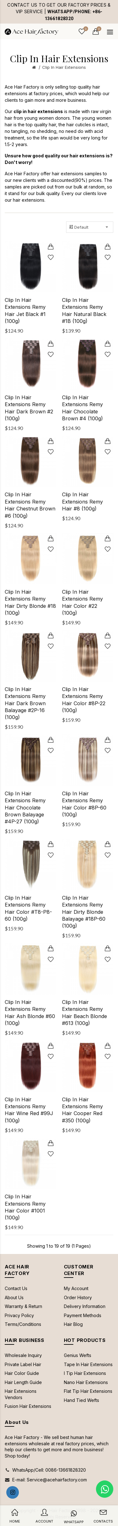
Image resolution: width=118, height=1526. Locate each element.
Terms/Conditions (23, 1324)
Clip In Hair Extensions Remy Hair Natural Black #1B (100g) (84, 310)
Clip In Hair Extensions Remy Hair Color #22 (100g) (82, 602)
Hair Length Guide (23, 1382)
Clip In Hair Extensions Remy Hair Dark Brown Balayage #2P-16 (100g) (25, 703)
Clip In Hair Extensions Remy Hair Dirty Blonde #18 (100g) (30, 602)
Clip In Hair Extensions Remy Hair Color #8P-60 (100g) (84, 804)
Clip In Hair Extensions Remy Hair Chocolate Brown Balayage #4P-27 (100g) (25, 807)
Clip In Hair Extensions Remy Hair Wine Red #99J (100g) (29, 1110)
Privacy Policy (19, 1315)
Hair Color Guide (22, 1373)
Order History (78, 1297)
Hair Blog (73, 1324)
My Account (76, 1288)
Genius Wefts (77, 1355)
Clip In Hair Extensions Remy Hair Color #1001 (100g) (25, 1207)
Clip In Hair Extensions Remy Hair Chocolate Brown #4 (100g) (82, 408)
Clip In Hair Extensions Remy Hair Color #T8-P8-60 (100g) (28, 908)
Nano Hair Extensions (86, 1382)
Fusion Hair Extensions (28, 1406)
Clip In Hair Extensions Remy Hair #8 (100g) (82, 501)
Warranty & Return (23, 1306)
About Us (14, 1297)
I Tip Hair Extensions (85, 1373)
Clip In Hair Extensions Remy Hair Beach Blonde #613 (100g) (84, 1012)
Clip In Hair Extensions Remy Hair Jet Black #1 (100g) (25, 310)
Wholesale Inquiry (23, 1355)
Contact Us (16, 1288)
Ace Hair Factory (22, 87)
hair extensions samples (77, 173)
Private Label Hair (23, 1364)
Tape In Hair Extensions (88, 1364)
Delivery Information (84, 1306)
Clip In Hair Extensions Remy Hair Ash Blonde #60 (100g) (30, 1012)
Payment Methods (82, 1315)
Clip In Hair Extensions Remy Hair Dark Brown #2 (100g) (29, 408)
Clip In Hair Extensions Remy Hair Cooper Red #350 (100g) (82, 1110)
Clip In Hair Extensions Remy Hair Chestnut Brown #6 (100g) (30, 505)
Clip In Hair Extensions (64, 67)
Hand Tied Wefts (81, 1400)
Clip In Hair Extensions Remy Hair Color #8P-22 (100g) (83, 699)
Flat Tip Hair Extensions (88, 1391)
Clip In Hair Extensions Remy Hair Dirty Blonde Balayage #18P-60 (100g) (83, 912)
